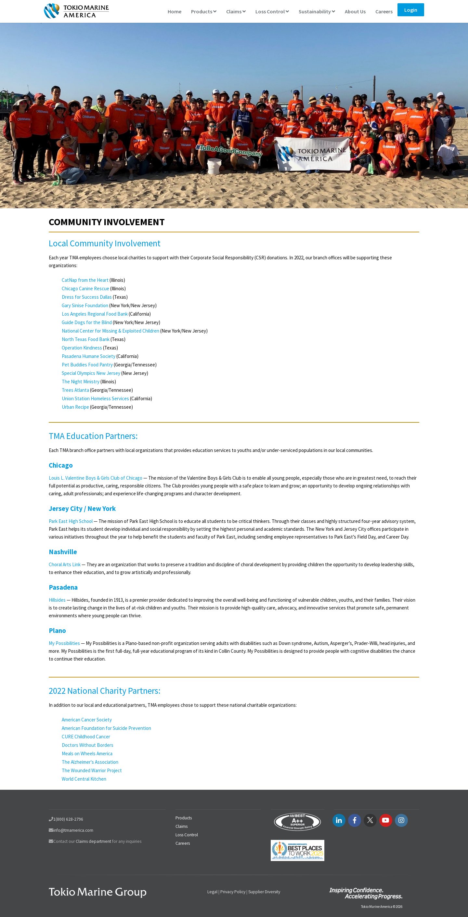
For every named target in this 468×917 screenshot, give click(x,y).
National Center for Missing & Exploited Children (110, 331)
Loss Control (272, 11)
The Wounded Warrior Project (92, 770)
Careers (384, 11)
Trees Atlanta (75, 390)
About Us (355, 11)
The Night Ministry (80, 381)
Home (174, 11)
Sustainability (317, 11)
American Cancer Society (87, 720)
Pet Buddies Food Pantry (87, 365)
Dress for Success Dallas (87, 297)
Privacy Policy (232, 892)
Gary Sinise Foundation (85, 305)
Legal (212, 892)
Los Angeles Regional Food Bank (95, 314)
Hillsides (57, 600)
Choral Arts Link (65, 564)
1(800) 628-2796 (68, 819)
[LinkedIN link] (338, 820)
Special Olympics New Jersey (91, 373)
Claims (236, 11)
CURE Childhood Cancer (86, 736)
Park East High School (71, 521)
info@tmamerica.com (73, 830)
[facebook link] (354, 820)
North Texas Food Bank (86, 339)
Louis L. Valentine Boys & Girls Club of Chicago (95, 478)
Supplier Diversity (264, 892)
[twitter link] (370, 820)
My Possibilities (64, 643)
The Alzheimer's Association (90, 762)
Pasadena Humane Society (89, 356)
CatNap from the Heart (85, 280)
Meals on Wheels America (87, 753)
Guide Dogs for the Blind (87, 322)
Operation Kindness (82, 348)
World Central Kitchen (84, 779)
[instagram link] (401, 820)
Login (410, 10)
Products (203, 11)
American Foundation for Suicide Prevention (106, 728)
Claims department (93, 841)
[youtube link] (385, 820)
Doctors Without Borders (87, 745)
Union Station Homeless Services (95, 398)
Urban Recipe (75, 407)
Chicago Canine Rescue (86, 288)
